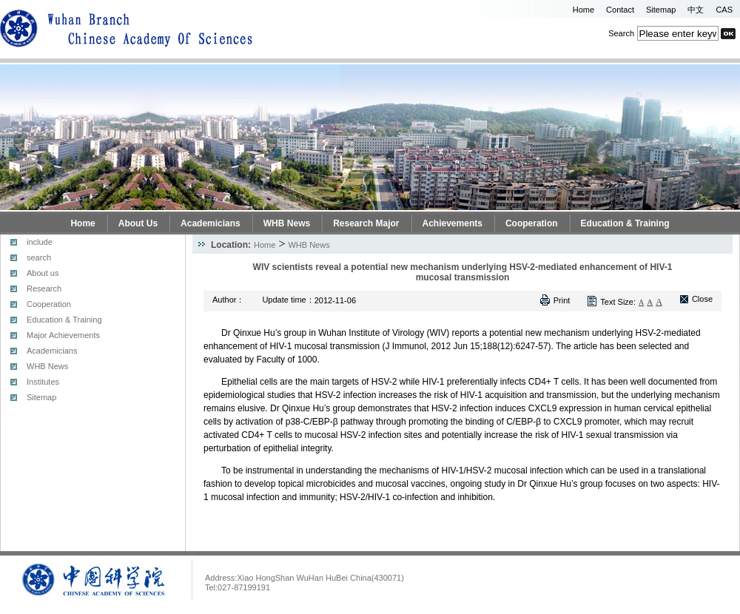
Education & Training (625, 223)
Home (583, 9)
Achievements (452, 223)
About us (42, 273)
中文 (695, 9)
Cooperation (531, 223)
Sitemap (661, 9)
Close (702, 298)
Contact (620, 9)
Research (44, 288)
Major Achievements (63, 335)
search (39, 257)
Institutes (43, 381)
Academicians (210, 223)
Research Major (366, 223)
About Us (138, 223)
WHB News (286, 223)
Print (562, 300)
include (40, 241)
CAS (724, 9)
